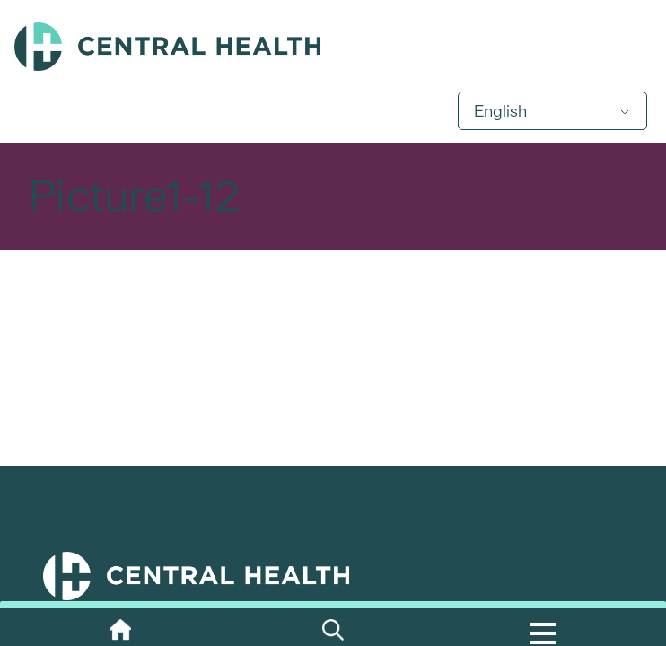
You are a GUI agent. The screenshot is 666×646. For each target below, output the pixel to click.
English (500, 110)
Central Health (333, 46)
